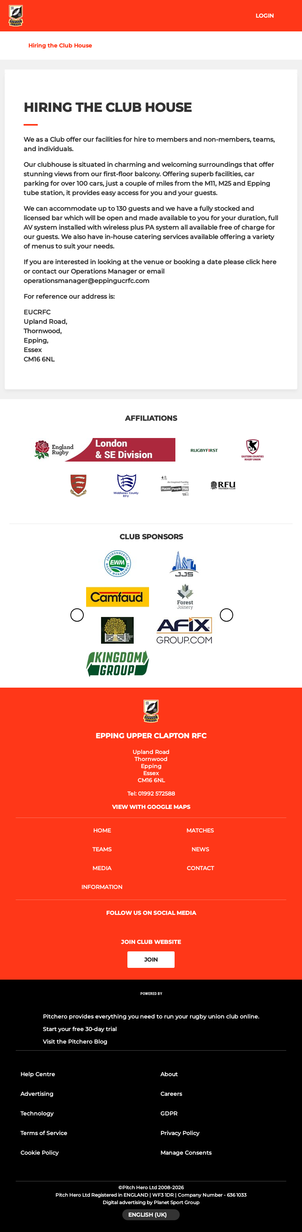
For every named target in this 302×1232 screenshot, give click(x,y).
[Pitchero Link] (151, 1004)
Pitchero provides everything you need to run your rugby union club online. (151, 1016)
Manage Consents (186, 1152)
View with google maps (151, 807)
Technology (36, 1113)
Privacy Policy (179, 1133)
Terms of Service (43, 1133)
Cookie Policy (39, 1152)
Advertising (36, 1093)
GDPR (168, 1113)
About (169, 1074)
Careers (171, 1093)
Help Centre (37, 1074)
